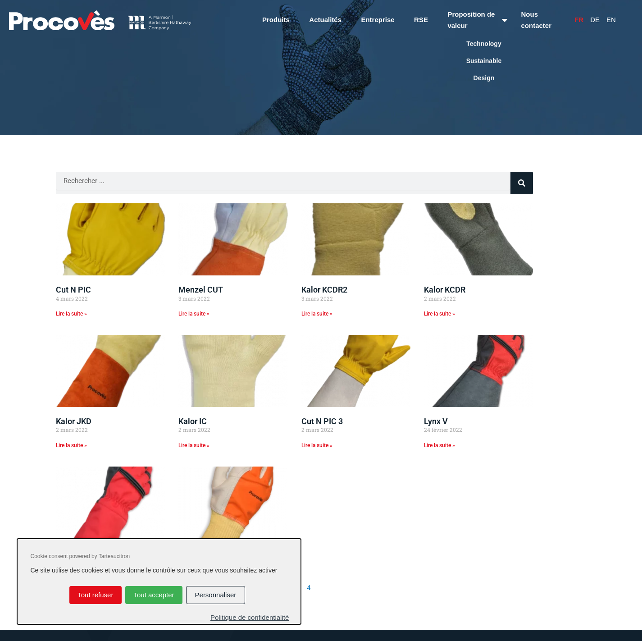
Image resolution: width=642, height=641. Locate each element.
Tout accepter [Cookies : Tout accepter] (153, 595)
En (611, 19)
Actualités (325, 19)
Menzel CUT (200, 289)
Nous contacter (536, 19)
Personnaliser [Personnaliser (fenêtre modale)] (216, 595)
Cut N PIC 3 (322, 421)
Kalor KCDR (444, 289)
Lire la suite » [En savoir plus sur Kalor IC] (193, 445)
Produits (276, 19)
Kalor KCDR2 (324, 289)
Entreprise (377, 19)
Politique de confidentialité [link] (249, 617)
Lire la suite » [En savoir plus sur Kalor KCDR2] (316, 314)
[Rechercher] (521, 183)
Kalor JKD (73, 421)
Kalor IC (192, 421)
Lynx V (436, 421)
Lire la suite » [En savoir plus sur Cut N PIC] (71, 314)
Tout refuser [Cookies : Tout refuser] (95, 595)
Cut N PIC (73, 289)
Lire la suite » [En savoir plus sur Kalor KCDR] (439, 314)
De (595, 19)
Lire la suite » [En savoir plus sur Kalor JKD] (71, 445)
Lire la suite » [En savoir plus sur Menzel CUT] (193, 314)
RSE (421, 19)
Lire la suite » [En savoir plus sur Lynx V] (439, 445)
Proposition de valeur (471, 19)
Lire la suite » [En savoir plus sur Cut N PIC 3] (316, 445)
